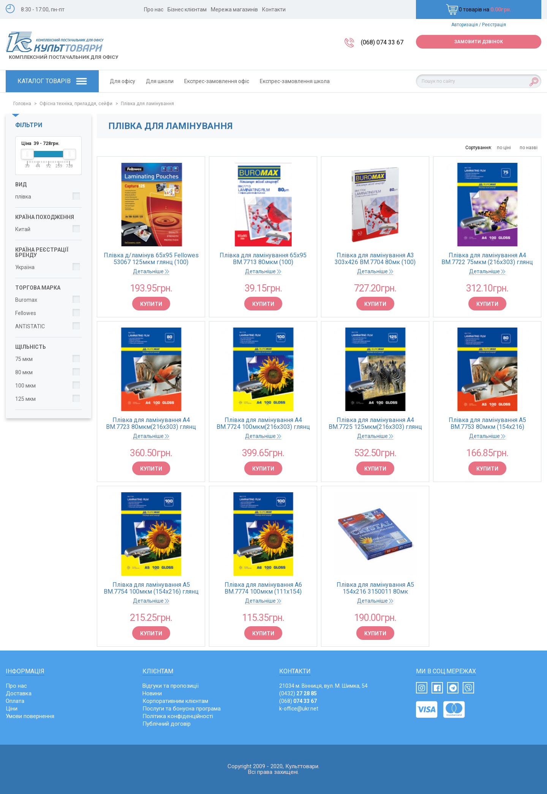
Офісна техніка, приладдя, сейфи (76, 103)
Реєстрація (494, 24)
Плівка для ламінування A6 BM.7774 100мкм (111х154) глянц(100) (263, 588)
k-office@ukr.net (298, 709)
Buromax (26, 300)
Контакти (274, 9)
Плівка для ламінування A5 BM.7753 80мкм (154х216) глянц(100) (487, 423)
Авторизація (464, 24)
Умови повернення (30, 716)
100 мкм (25, 386)
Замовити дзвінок (478, 41)
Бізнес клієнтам (187, 9)
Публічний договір (166, 723)
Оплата (15, 701)
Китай (22, 229)
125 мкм (25, 399)
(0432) (298, 693)
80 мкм (24, 372)
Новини (152, 693)
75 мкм (24, 359)
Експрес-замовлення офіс (216, 81)
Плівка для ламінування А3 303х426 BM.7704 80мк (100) (375, 259)
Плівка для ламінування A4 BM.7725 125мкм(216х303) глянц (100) (375, 423)
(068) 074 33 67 (382, 42)
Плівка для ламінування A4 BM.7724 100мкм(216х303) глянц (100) (263, 423)
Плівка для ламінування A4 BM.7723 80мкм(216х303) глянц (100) (151, 423)
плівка (23, 197)
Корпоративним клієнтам (175, 701)
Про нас (153, 9)
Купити (151, 304)
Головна (22, 103)
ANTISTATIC (30, 326)
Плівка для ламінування (147, 103)
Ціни (11, 708)
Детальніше (151, 271)
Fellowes (25, 313)
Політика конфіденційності (177, 716)
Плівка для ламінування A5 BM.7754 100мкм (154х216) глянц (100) (151, 588)
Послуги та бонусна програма (181, 708)
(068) (298, 701)
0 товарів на (478, 9)
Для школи (160, 81)
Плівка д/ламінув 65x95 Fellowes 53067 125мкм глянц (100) (151, 259)
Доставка (19, 693)
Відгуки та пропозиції (170, 685)
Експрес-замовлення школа (295, 81)
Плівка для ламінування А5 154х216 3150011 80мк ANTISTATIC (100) (375, 588)
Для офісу (122, 81)
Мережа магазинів (234, 9)
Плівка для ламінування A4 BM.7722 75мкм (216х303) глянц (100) (487, 259)
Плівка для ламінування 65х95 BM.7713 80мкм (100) (263, 259)
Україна (25, 267)
